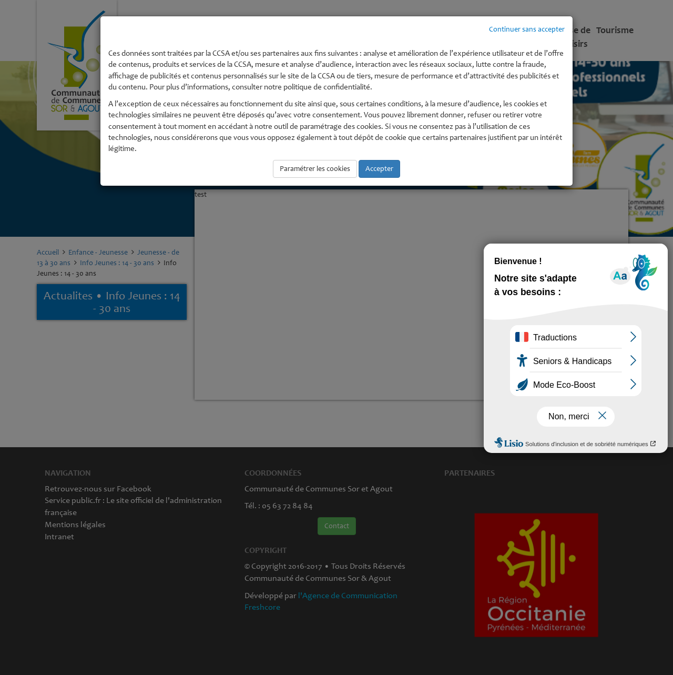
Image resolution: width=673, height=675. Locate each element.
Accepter (379, 168)
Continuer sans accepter (527, 29)
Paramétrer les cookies (315, 168)
